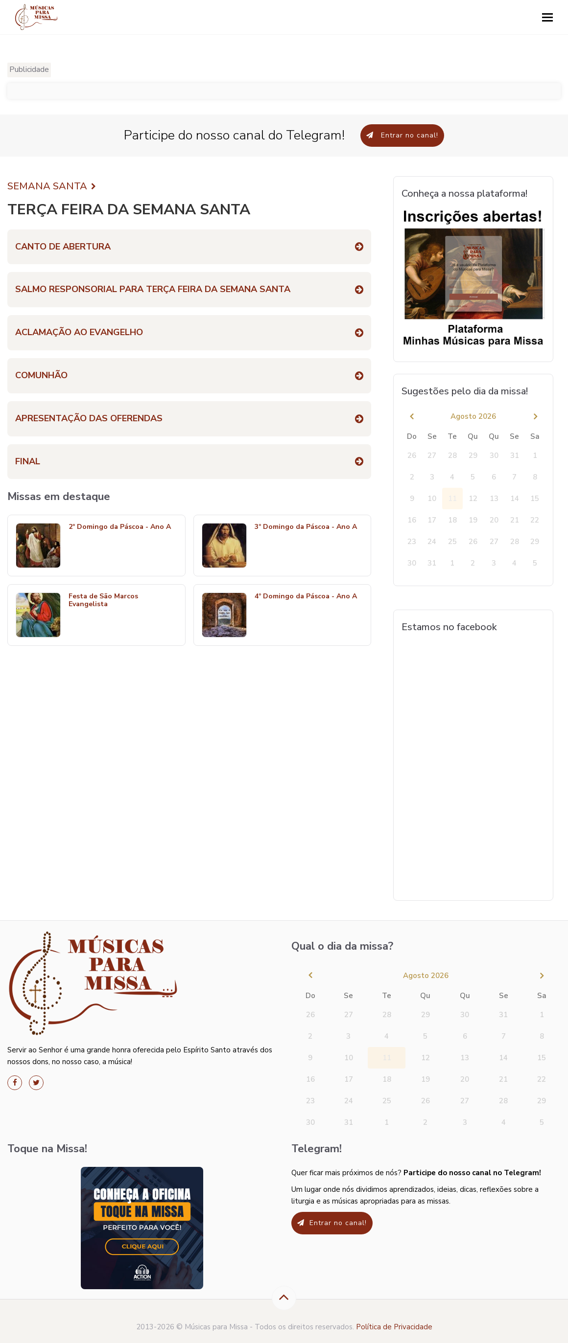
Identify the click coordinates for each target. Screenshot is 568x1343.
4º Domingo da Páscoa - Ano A (306, 596)
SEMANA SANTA (51, 186)
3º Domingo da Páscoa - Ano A (306, 527)
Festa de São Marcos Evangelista (103, 600)
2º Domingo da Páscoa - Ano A (120, 527)
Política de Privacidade (394, 1326)
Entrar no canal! (402, 135)
